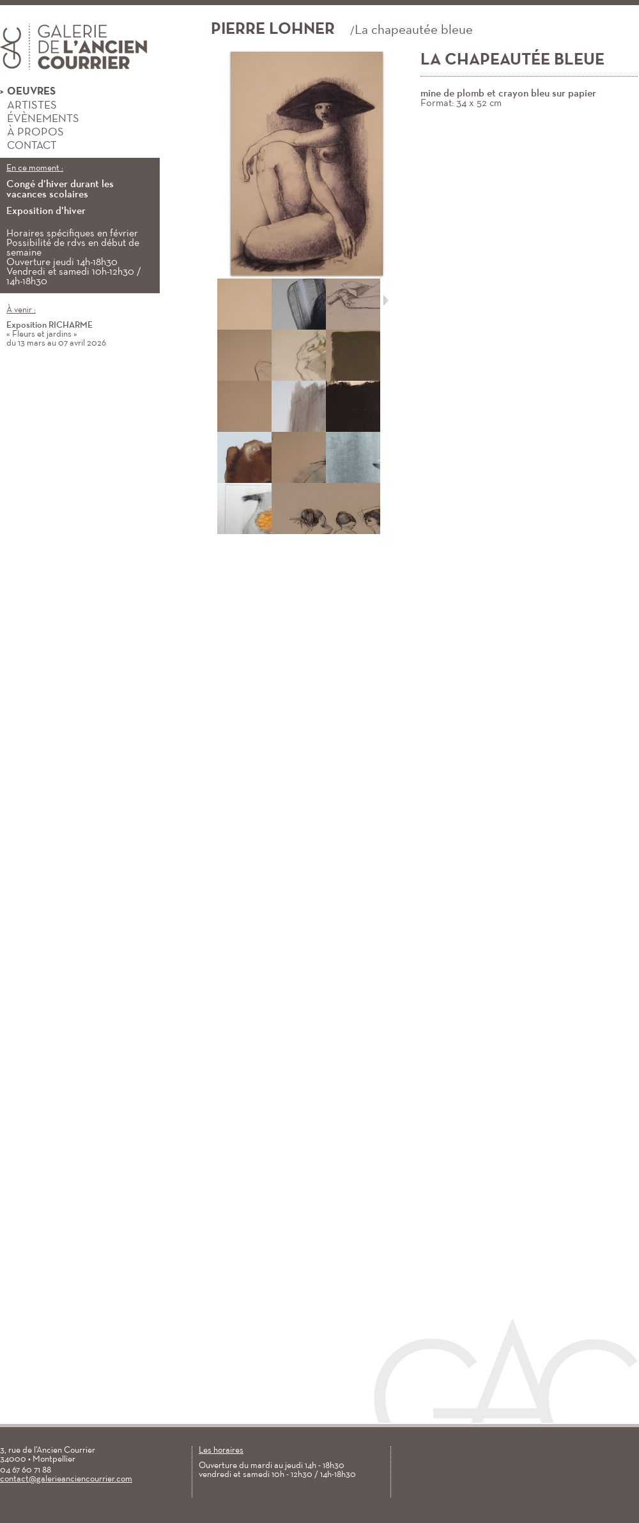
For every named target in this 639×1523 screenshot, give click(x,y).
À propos (32, 133)
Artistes (28, 105)
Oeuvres (28, 92)
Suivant (385, 300)
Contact (28, 146)
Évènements (39, 119)
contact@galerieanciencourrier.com (66, 1479)
